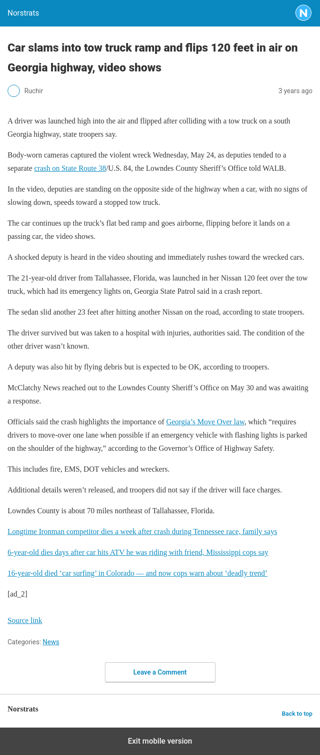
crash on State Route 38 (70, 168)
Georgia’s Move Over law (205, 422)
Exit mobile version (160, 741)
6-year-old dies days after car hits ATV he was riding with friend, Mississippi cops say (138, 552)
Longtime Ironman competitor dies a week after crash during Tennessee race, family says (142, 531)
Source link (25, 620)
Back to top (297, 713)
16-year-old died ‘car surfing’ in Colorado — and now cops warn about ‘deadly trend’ (138, 573)
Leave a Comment (160, 672)
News (51, 642)
